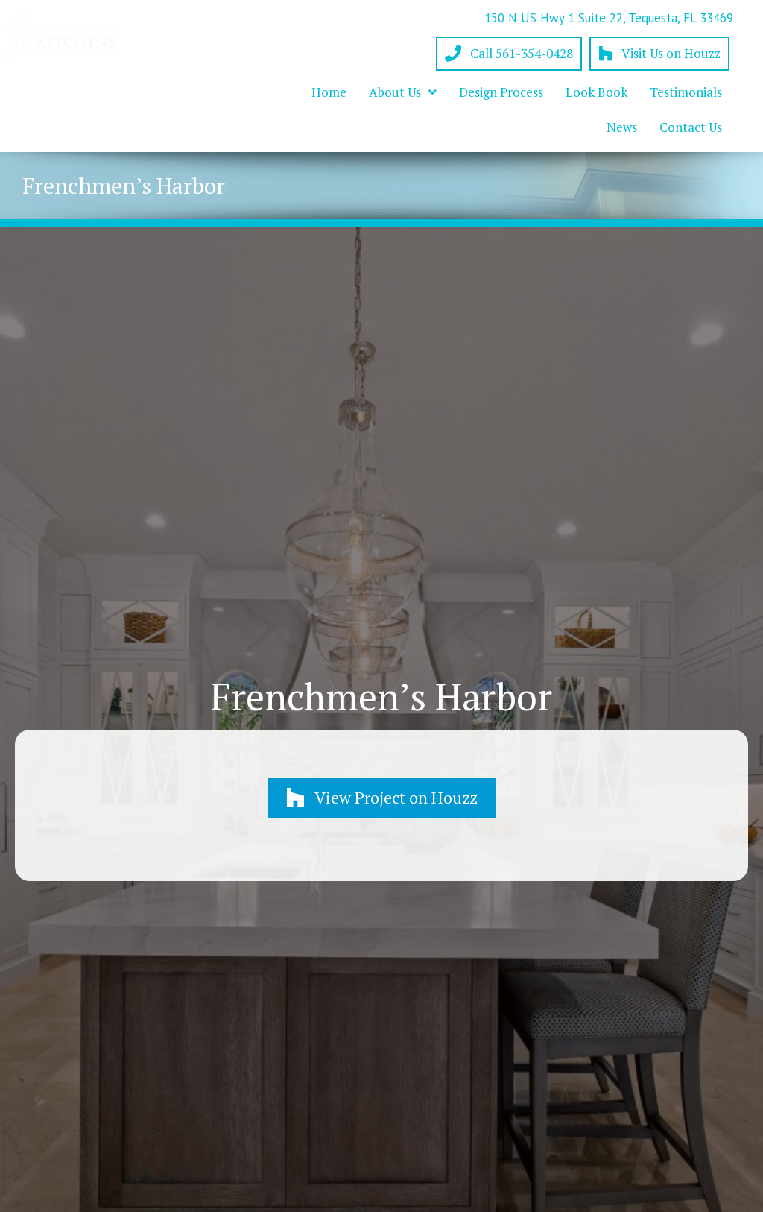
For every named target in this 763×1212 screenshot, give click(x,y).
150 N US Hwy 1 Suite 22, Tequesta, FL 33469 (608, 18)
